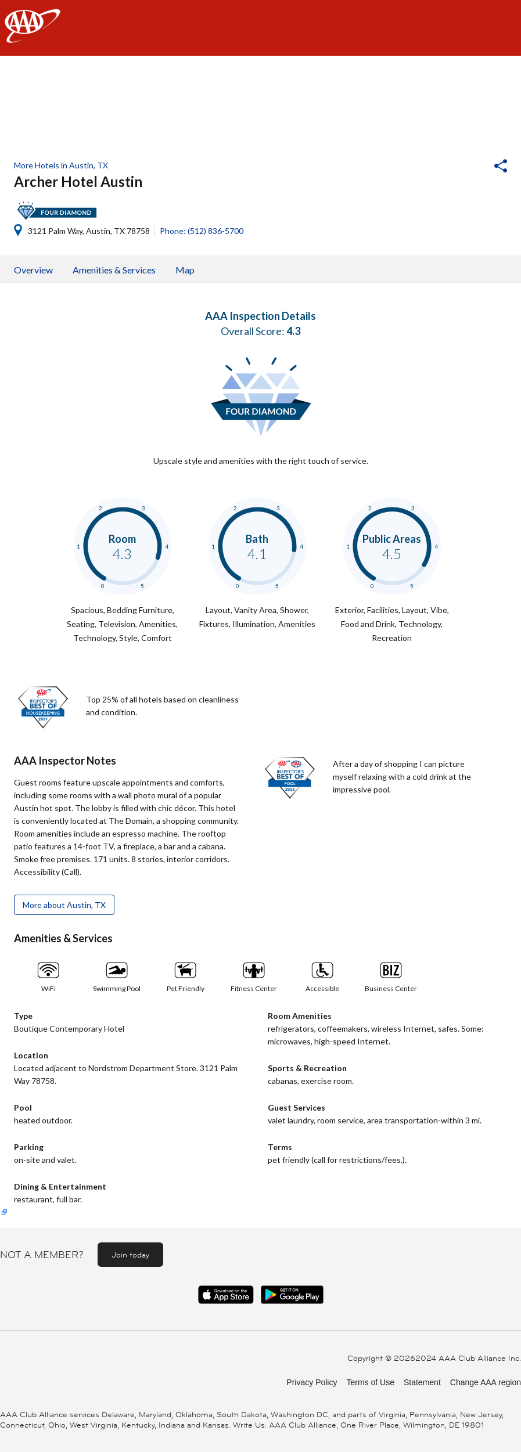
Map (185, 269)
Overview (33, 269)
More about (64, 905)
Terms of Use (370, 1382)
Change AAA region (485, 1382)
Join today (130, 1254)
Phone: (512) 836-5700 (201, 231)
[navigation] (260, 28)
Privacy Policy (311, 1382)
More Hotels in (61, 165)
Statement (422, 1382)
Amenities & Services (114, 269)
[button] (469, 167)
